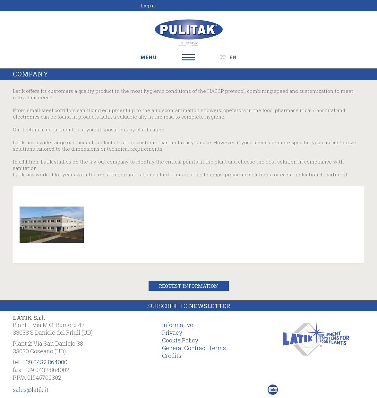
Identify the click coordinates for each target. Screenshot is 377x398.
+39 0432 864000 (44, 362)
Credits (171, 355)
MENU (149, 57)
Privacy (172, 332)
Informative (177, 325)
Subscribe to (188, 306)
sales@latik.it (30, 390)
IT (223, 57)
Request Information (188, 286)
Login (148, 6)
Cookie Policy (180, 340)
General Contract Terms (194, 348)
